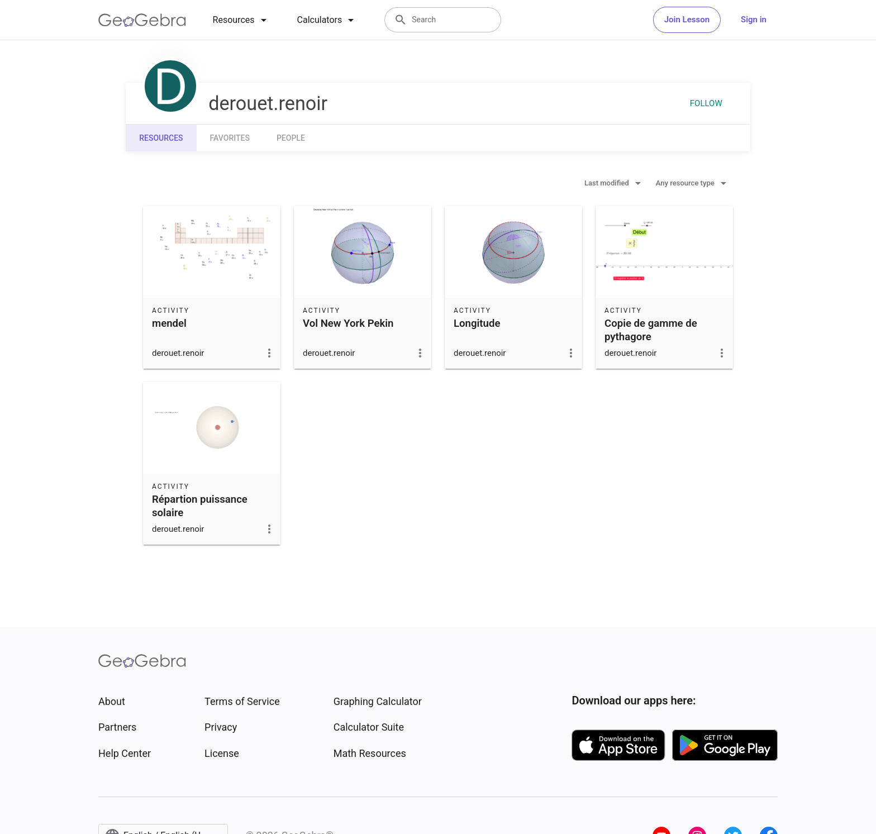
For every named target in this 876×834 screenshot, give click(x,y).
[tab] (241, 20)
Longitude (477, 323)
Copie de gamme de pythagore (650, 330)
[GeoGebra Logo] (142, 20)
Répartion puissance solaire (199, 506)
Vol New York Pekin (348, 323)
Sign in (753, 20)
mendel (169, 323)
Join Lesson (687, 20)
